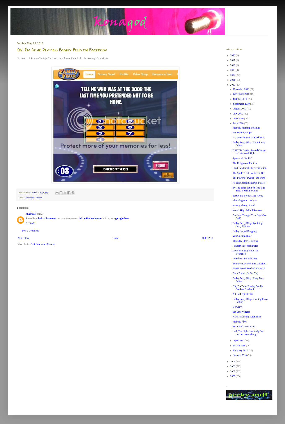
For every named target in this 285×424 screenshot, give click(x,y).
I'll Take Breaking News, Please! (249, 182)
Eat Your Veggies (241, 311)
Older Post (207, 238)
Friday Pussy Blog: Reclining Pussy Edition (247, 225)
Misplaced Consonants (244, 326)
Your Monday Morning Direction (249, 263)
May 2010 (238, 123)
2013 (233, 70)
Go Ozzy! (237, 306)
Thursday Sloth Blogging (245, 240)
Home (116, 238)
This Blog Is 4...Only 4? (245, 200)
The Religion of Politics (245, 163)
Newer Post (24, 238)
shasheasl (31, 213)
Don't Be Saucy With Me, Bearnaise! (245, 252)
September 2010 (241, 103)
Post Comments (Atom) (42, 244)
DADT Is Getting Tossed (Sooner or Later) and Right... (249, 152)
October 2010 (240, 99)
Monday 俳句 (240, 321)
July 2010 (238, 113)
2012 (233, 75)
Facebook (30, 197)
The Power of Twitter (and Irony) (249, 177)
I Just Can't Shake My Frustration (249, 167)
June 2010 (238, 118)
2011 (233, 79)
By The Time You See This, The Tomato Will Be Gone (249, 189)
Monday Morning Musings (246, 127)
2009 (233, 361)
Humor (39, 197)
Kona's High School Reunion (247, 210)
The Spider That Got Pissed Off (248, 173)
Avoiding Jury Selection (245, 258)
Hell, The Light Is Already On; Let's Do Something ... (248, 333)
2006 (233, 376)
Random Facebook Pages (245, 245)
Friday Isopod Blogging (245, 231)
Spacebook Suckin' (242, 158)
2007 (233, 371)
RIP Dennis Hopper (242, 132)
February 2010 (241, 350)
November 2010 (241, 93)
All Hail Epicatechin (243, 294)
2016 (233, 65)
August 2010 (240, 108)
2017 (233, 60)
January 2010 (240, 355)
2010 (233, 84)
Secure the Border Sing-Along (248, 195)
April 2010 (239, 340)
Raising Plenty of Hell (244, 205)
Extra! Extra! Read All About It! (249, 268)
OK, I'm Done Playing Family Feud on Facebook (248, 288)
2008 (233, 366)
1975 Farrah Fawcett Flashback (248, 137)
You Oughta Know (242, 235)
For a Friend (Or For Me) (245, 273)
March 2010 (239, 345)
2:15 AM (30, 223)
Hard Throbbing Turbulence (247, 316)
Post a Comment (30, 230)
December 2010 (241, 89)
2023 (233, 55)
